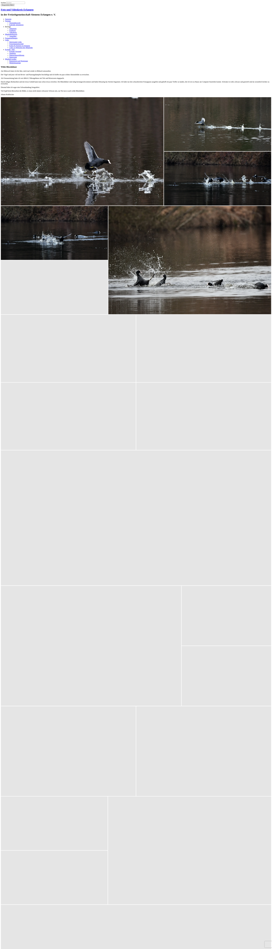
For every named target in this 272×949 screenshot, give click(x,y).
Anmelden (12, 36)
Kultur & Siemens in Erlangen (19, 46)
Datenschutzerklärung (16, 55)
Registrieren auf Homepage (18, 61)
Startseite (8, 19)
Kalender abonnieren (16, 25)
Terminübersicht (14, 23)
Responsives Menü (8, 5)
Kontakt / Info (10, 49)
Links (7, 40)
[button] (82, 151)
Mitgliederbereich (11, 34)
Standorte (12, 53)
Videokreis (13, 32)
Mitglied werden (10, 59)
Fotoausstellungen (11, 38)
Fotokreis (12, 30)
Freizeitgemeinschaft (16, 44)
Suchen (3, 3)
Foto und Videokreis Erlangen (17, 9)
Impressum (13, 57)
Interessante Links (15, 42)
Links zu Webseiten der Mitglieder (21, 48)
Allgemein (13, 29)
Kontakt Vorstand (15, 51)
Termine (8, 21)
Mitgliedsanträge (15, 63)
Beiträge (8, 27)
